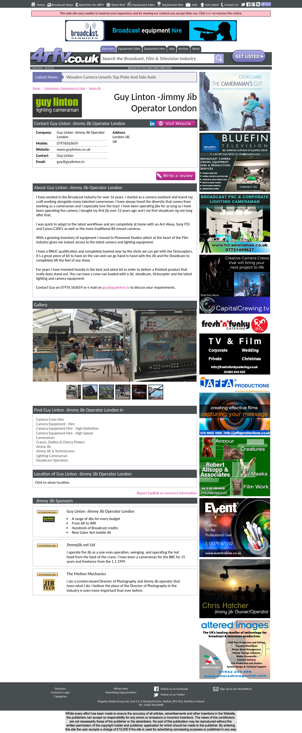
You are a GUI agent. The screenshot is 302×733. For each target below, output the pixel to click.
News (196, 49)
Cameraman (45, 437)
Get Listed (212, 5)
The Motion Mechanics (86, 573)
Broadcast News (62, 5)
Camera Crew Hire (50, 419)
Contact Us (231, 5)
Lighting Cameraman (51, 456)
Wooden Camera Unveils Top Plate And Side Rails (111, 77)
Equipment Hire (172, 5)
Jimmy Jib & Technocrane (55, 451)
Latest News (46, 77)
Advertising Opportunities (120, 692)
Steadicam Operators (52, 460)
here (209, 13)
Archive (183, 49)
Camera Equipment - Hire (55, 424)
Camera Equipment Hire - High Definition (67, 428)
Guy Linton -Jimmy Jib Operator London (100, 511)
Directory (108, 49)
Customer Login (60, 692)
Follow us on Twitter (173, 694)
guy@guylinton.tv (71, 161)
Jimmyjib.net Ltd (81, 544)
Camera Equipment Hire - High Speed (64, 433)
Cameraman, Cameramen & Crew (64, 88)
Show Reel (118, 5)
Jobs (194, 5)
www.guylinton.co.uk (73, 149)
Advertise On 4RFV (91, 5)
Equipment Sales (144, 5)
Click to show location (52, 482)
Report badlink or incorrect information (167, 493)
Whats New (121, 688)
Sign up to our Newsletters (236, 689)
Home (41, 5)
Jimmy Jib (95, 88)
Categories (60, 696)
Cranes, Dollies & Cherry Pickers (60, 442)
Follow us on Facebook (174, 689)
